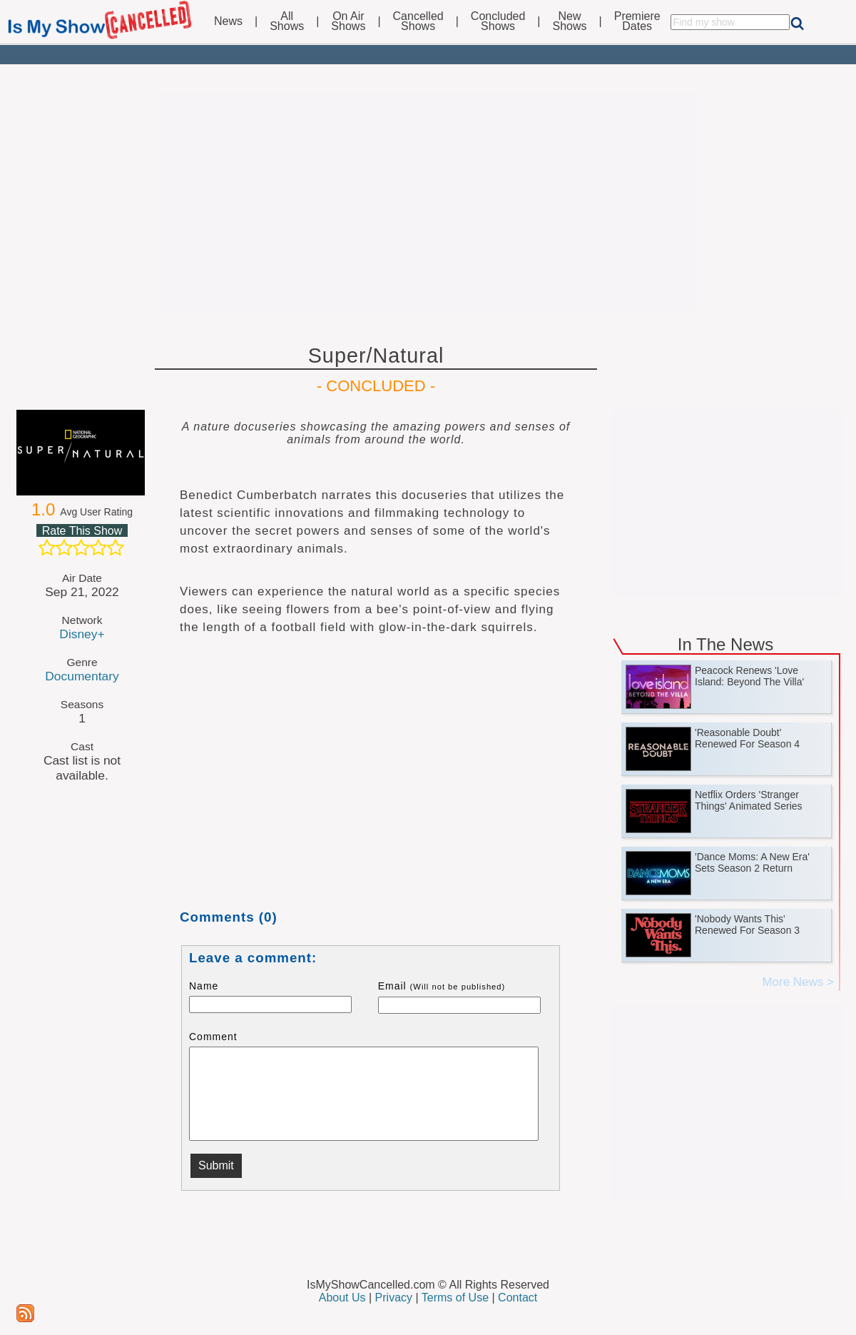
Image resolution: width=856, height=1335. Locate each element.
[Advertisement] (428, 201)
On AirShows (348, 21)
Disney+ (81, 634)
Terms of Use (455, 1297)
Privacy (393, 1297)
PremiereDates (637, 21)
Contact (517, 1297)
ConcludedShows (498, 21)
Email (442, 986)
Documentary (81, 676)
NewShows (570, 21)
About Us (342, 1297)
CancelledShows (418, 21)
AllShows (287, 21)
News (228, 21)
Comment (213, 1036)
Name (203, 986)
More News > (798, 982)
